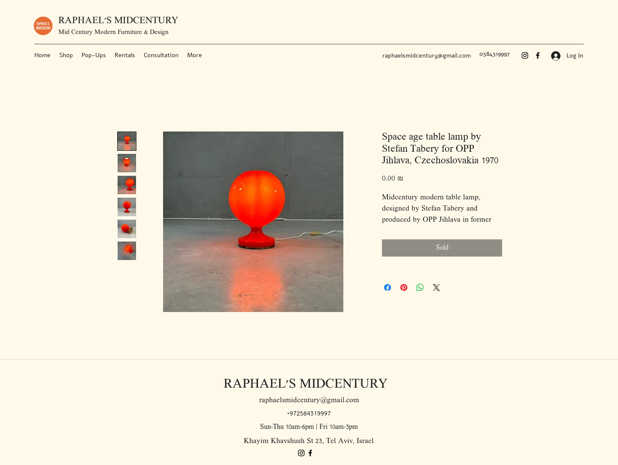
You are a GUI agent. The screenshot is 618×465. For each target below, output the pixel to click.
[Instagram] (525, 55)
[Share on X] (436, 287)
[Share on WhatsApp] (420, 287)
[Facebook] (537, 55)
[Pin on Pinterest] (404, 287)
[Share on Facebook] (387, 287)
